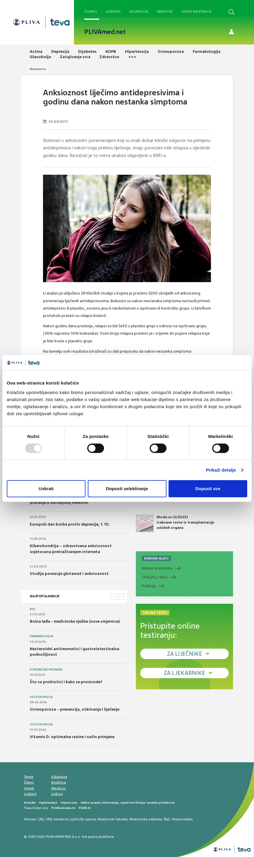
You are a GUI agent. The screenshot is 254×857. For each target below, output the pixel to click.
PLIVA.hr (85, 808)
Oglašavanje (48, 802)
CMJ (41, 819)
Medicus (165, 11)
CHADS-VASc (155, 577)
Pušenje (149, 585)
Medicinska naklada (145, 819)
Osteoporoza (41, 697)
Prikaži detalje (221, 469)
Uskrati (46, 488)
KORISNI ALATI (156, 558)
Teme (29, 776)
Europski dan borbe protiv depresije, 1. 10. (69, 524)
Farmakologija (41, 636)
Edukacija (138, 11)
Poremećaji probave (46, 669)
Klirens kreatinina (157, 568)
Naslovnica (38, 69)
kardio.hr (61, 819)
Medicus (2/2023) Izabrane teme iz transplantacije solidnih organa (175, 523)
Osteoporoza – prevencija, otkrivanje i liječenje (74, 709)
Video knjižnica (197, 11)
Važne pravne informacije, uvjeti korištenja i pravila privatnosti (128, 802)
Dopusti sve (207, 488)
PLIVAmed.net (105, 32)
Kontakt (30, 802)
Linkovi (57, 793)
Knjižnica (58, 782)
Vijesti (29, 788)
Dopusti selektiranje (127, 488)
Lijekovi (113, 11)
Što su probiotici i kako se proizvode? (66, 681)
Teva (27, 808)
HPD (49, 819)
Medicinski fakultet (113, 819)
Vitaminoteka (182, 819)
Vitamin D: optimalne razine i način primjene (72, 736)
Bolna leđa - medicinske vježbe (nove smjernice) (75, 621)
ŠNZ (167, 819)
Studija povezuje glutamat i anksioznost (69, 573)
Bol (33, 609)
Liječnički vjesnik (83, 819)
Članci (90, 11)
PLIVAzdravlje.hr (63, 808)
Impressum (69, 802)
